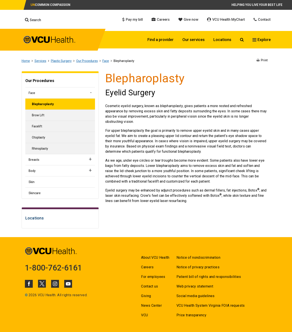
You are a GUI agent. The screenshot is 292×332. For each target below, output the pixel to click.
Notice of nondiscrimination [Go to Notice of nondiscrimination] (198, 257)
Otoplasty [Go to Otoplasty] (38, 137)
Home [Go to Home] (26, 61)
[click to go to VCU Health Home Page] (49, 40)
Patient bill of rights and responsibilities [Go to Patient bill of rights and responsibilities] (208, 277)
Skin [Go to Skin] (32, 182)
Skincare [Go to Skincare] (35, 193)
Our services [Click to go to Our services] (193, 39)
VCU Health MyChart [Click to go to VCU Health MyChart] (226, 19)
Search (33, 20)
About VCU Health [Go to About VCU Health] (155, 257)
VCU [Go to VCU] (144, 315)
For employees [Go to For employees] (153, 277)
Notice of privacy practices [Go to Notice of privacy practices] (197, 267)
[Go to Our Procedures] (60, 81)
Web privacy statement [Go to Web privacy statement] (194, 286)
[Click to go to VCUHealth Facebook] (29, 284)
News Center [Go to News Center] (151, 305)
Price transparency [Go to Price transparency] (191, 315)
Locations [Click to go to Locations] (222, 39)
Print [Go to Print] (262, 60)
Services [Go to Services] (40, 61)
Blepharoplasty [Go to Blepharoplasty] (43, 104)
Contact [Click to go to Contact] (262, 19)
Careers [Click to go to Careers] (161, 19)
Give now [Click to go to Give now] (188, 19)
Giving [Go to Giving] (146, 296)
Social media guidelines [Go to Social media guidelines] (195, 296)
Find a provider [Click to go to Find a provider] (160, 39)
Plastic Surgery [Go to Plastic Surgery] (61, 61)
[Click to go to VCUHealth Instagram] (55, 284)
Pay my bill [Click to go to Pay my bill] (132, 19)
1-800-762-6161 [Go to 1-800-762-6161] (53, 267)
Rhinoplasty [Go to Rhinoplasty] (40, 148)
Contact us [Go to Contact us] (149, 286)
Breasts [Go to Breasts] (34, 159)
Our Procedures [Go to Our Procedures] (87, 61)
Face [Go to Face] (105, 61)
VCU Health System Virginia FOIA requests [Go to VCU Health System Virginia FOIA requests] (210, 305)
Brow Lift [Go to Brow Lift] (38, 115)
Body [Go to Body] (32, 171)
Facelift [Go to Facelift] (37, 126)
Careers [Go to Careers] (147, 267)
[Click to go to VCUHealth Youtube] (68, 284)
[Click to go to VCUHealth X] (42, 284)
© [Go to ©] (26, 295)
